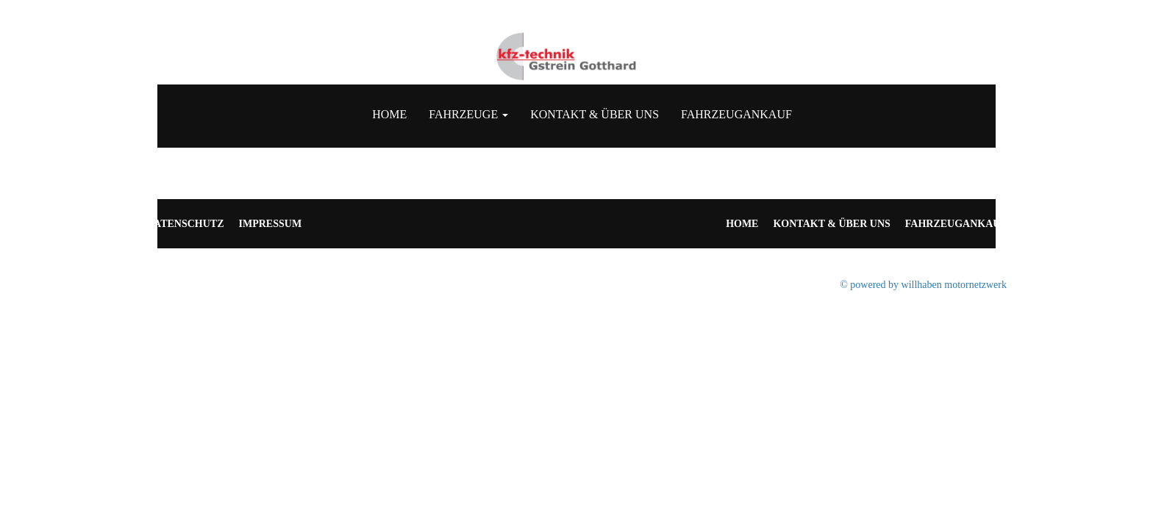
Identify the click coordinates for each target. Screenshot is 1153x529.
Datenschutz (185, 223)
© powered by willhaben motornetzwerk (923, 284)
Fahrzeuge (468, 114)
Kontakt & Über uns (594, 114)
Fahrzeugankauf (736, 114)
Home (389, 114)
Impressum (270, 223)
